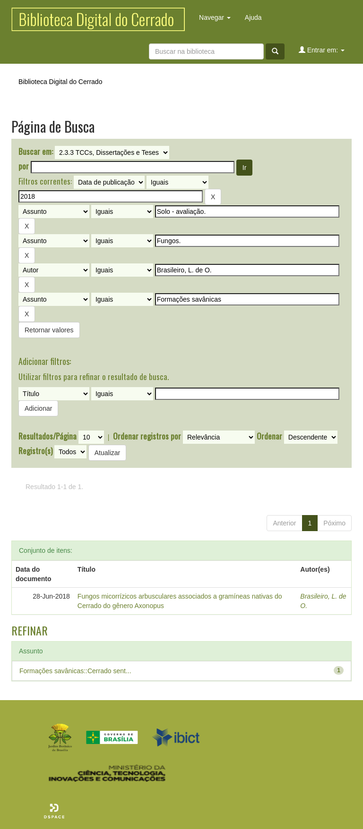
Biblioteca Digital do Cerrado (60, 81)
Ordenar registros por (147, 436)
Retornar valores (49, 330)
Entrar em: (322, 50)
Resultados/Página (47, 436)
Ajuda (253, 17)
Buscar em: (35, 151)
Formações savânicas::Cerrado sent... (75, 671)
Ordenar (269, 436)
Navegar (215, 17)
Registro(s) (35, 451)
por (23, 166)
